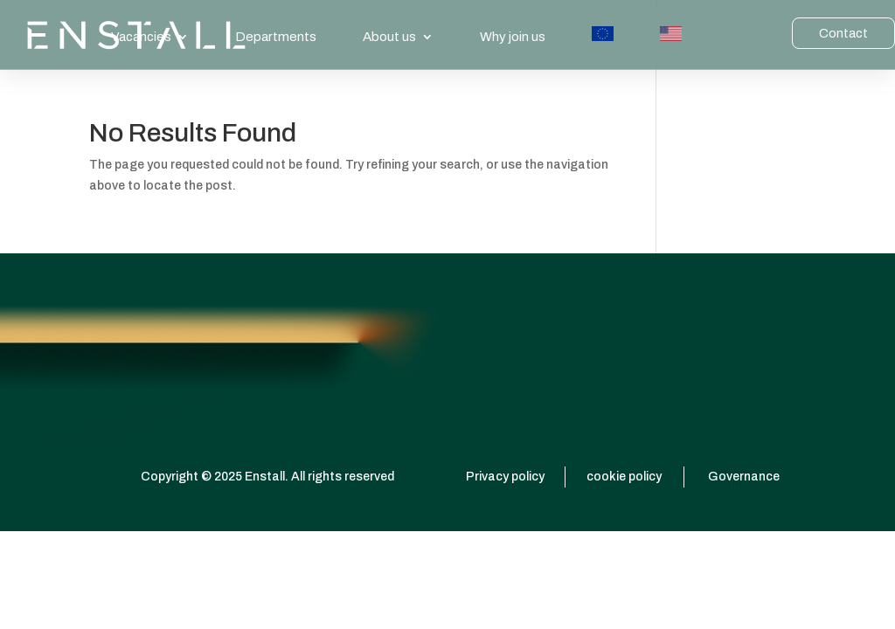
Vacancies (141, 37)
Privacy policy (505, 476)
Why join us (512, 37)
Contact (843, 33)
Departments (275, 37)
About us (389, 37)
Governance (744, 476)
